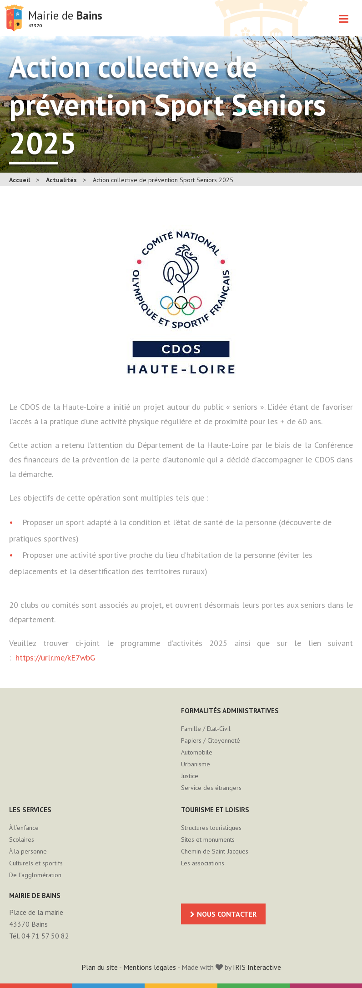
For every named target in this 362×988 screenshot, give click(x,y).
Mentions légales (149, 967)
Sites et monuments (208, 839)
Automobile (196, 752)
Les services (30, 809)
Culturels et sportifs (36, 863)
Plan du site (99, 967)
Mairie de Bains (14, 18)
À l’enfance (24, 828)
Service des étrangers (211, 788)
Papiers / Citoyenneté (210, 740)
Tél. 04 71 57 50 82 (39, 935)
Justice (189, 776)
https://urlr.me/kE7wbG (55, 657)
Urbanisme (195, 764)
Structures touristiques (211, 828)
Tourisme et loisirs (215, 809)
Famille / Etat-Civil (206, 729)
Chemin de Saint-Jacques (214, 851)
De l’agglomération (35, 875)
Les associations (202, 863)
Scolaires (21, 839)
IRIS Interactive (257, 967)
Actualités (61, 180)
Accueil (19, 180)
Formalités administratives (230, 710)
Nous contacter (226, 913)
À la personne (28, 851)
